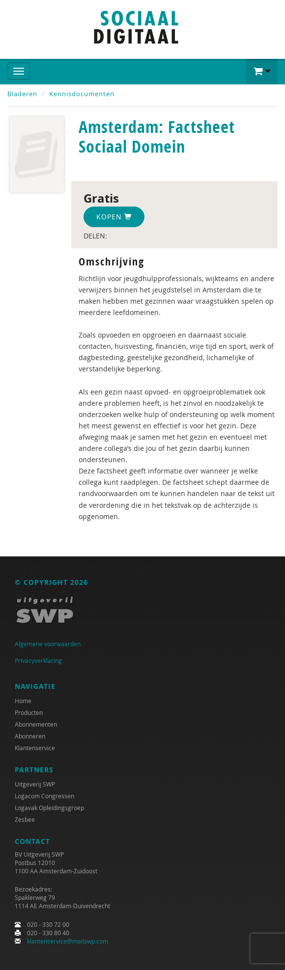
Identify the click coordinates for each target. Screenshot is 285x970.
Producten (29, 712)
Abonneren (30, 736)
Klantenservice (35, 748)
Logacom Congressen (44, 796)
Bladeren (22, 93)
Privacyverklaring (38, 660)
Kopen (114, 216)
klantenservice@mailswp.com (67, 941)
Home (23, 701)
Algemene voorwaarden (48, 644)
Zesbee (25, 819)
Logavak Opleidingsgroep (49, 808)
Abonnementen (36, 724)
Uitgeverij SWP (35, 784)
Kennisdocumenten (81, 93)
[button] (262, 71)
